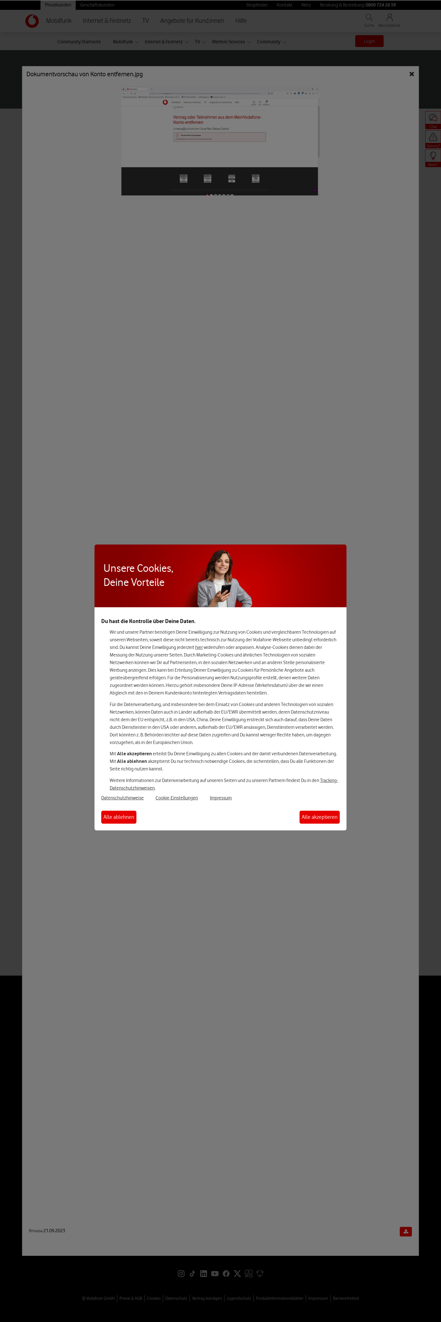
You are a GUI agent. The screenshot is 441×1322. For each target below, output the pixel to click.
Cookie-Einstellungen (177, 798)
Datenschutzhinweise (122, 798)
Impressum (221, 798)
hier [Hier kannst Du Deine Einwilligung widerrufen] (199, 647)
